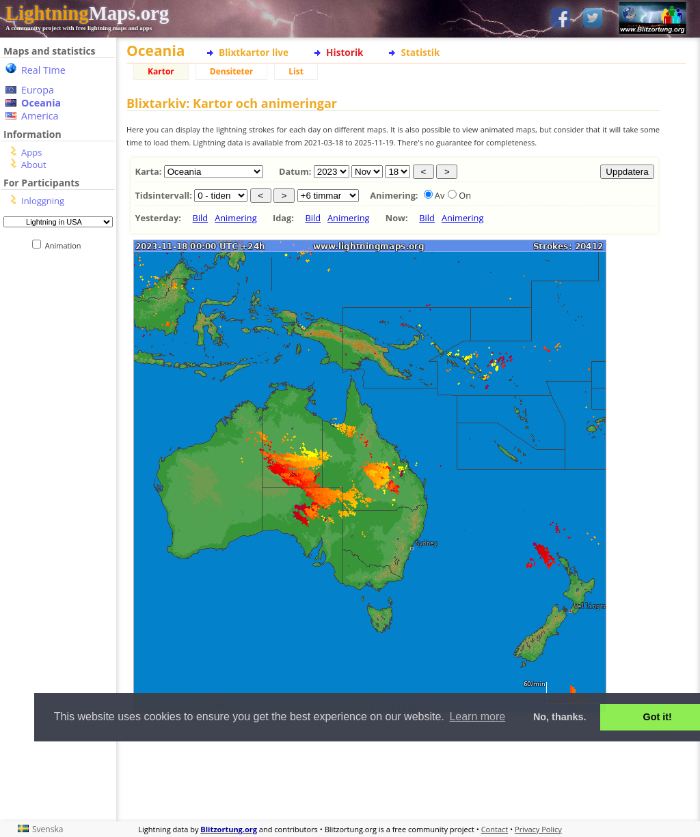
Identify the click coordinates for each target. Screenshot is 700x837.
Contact (495, 829)
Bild (200, 218)
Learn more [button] (477, 716)
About (33, 164)
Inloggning (42, 201)
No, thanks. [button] (560, 716)
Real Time (43, 69)
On (465, 195)
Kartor (161, 71)
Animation (66, 245)
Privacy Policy (538, 829)
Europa (37, 89)
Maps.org (87, 13)
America (40, 115)
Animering (235, 218)
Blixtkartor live (253, 52)
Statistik (420, 52)
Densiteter (232, 71)
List (296, 71)
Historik (344, 52)
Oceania (41, 102)
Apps (31, 152)
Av (439, 195)
